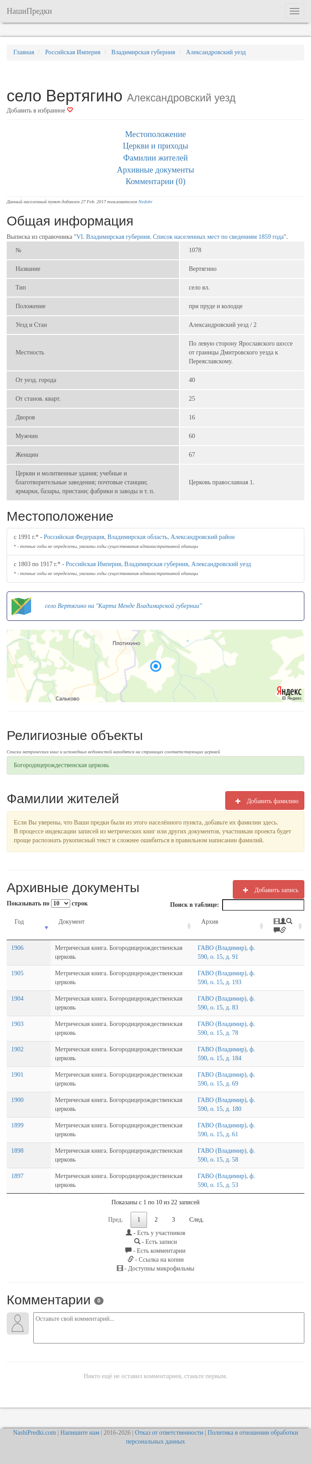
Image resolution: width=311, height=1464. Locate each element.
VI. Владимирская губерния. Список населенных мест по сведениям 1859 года (180, 236)
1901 (17, 1074)
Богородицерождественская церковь (61, 765)
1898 (17, 1150)
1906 (17, 948)
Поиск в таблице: (237, 905)
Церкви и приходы (155, 145)
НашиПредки (29, 11)
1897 (17, 1176)
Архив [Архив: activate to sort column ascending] (187, 921)
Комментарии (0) (156, 181)
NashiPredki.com (34, 1432)
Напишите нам (80, 1432)
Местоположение (155, 134)
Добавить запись (269, 890)
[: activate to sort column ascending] (284, 926)
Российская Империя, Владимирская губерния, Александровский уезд (158, 564)
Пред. (115, 1219)
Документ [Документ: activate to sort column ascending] (53, 921)
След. (196, 1219)
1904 (17, 998)
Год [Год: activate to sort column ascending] (19, 921)
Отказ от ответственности (169, 1432)
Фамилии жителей (155, 157)
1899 (17, 1125)
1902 (17, 1049)
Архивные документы (155, 169)
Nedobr (145, 201)
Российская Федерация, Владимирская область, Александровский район (139, 537)
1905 (17, 973)
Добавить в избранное (40, 110)
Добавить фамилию (265, 801)
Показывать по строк (47, 903)
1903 (17, 1024)
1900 (17, 1100)
